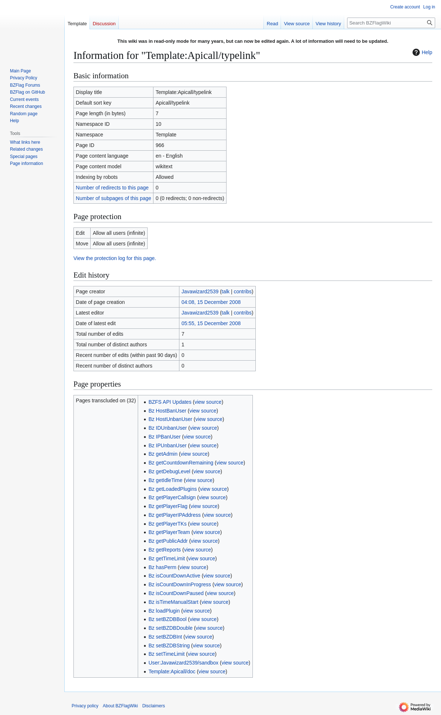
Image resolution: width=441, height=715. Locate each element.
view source (207, 402)
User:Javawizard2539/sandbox (183, 663)
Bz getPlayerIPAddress (174, 515)
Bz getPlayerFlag (167, 506)
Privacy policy (85, 705)
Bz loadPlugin (164, 611)
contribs (243, 291)
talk (226, 291)
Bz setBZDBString (169, 645)
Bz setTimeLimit (166, 654)
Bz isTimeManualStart (173, 602)
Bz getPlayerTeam (169, 532)
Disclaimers (153, 705)
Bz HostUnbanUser (170, 419)
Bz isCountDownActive (174, 576)
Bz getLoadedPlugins (172, 489)
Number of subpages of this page (113, 198)
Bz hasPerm (162, 567)
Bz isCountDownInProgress (179, 584)
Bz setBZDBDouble (170, 628)
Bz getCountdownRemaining (180, 463)
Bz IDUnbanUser (167, 428)
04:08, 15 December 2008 (211, 302)
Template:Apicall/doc (171, 671)
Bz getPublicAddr (167, 541)
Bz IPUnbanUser (167, 445)
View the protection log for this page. (114, 258)
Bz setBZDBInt (165, 637)
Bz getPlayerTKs (167, 524)
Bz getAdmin (162, 454)
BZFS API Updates (169, 402)
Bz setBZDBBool (167, 619)
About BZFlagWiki (120, 705)
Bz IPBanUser (164, 437)
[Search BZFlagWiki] (391, 23)
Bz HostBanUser (167, 411)
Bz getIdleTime (165, 480)
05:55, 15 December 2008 (211, 323)
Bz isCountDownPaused (176, 593)
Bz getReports (164, 550)
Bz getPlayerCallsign (171, 497)
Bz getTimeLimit (166, 558)
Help (421, 52)
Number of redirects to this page (112, 188)
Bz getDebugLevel (169, 471)
